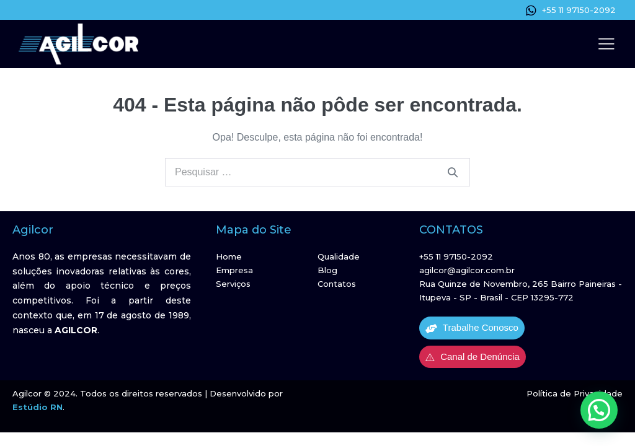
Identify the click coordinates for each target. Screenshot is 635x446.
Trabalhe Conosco (471, 327)
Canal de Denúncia (472, 356)
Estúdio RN (37, 407)
